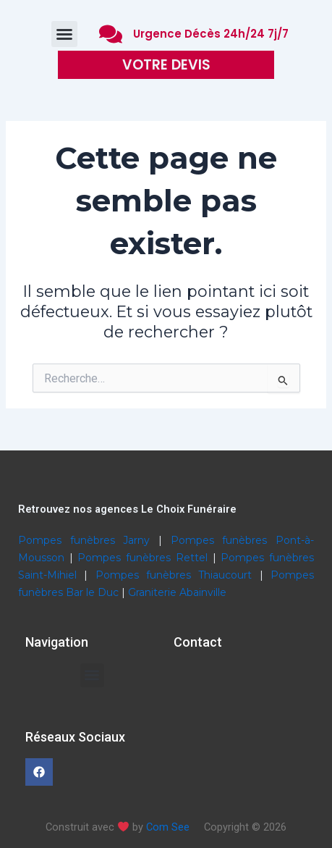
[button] (64, 34)
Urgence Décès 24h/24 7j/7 (211, 33)
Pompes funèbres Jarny (88, 540)
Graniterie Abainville (177, 592)
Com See (168, 827)
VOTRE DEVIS (166, 65)
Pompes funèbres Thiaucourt (177, 575)
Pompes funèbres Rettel (144, 557)
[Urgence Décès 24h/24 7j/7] (110, 34)
